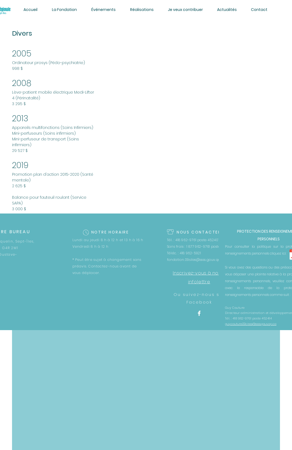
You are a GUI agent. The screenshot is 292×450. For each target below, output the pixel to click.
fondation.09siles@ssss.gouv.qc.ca (196, 259)
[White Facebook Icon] (199, 313)
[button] (64, 9)
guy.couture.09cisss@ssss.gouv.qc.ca (250, 324)
